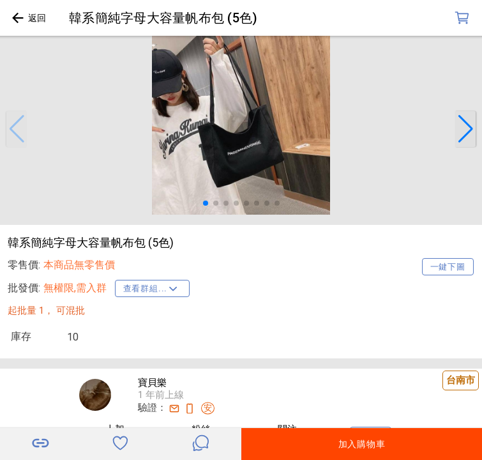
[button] (16, 129)
